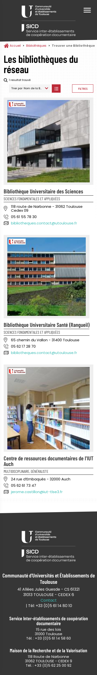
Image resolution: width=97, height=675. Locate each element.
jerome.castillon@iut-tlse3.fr (37, 491)
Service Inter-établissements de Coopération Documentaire (48, 21)
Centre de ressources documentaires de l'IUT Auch (48, 461)
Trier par (16, 88)
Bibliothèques (36, 46)
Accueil (15, 46)
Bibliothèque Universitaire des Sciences (43, 191)
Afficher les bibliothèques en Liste (56, 88)
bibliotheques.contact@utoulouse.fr (44, 223)
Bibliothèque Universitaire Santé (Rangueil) (46, 324)
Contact (49, 600)
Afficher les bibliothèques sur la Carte (66, 88)
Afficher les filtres (82, 88)
